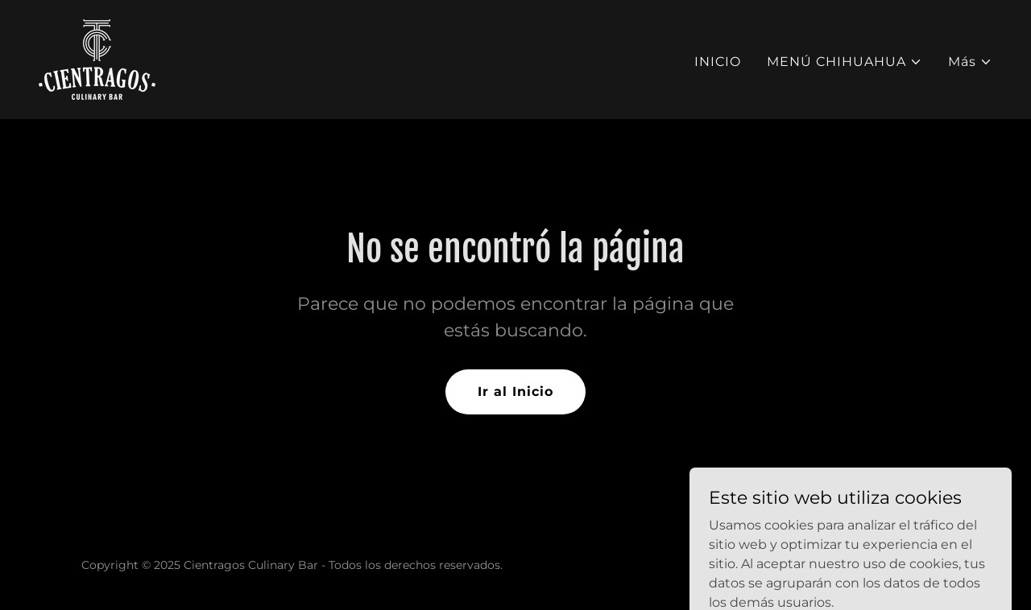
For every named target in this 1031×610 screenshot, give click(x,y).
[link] (97, 58)
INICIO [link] (717, 61)
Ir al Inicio (515, 391)
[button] (844, 62)
